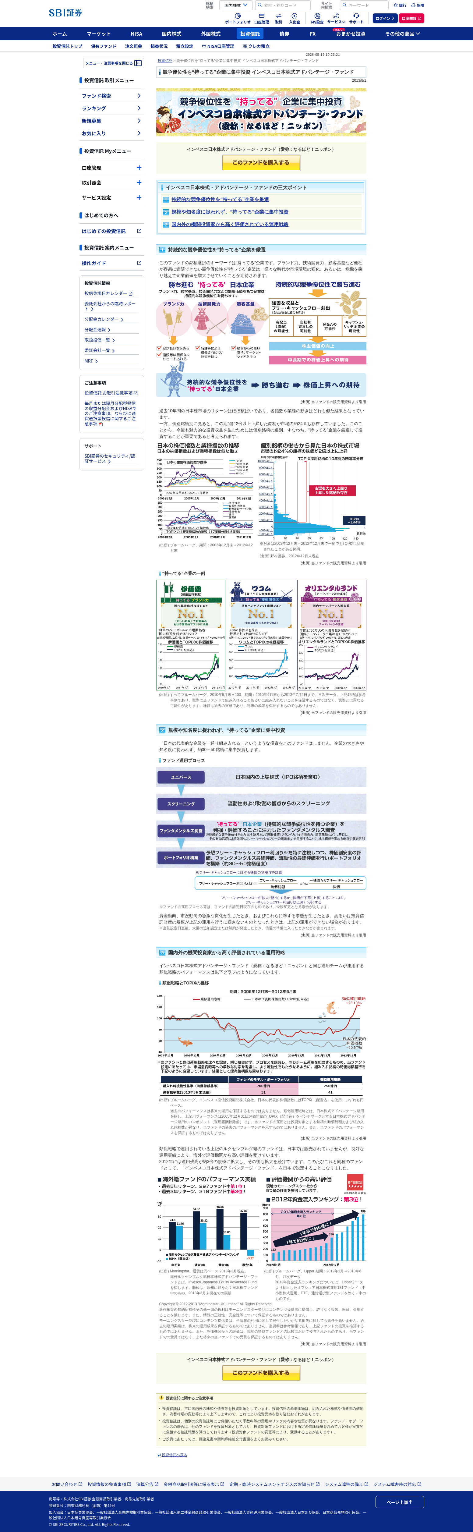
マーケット (99, 33)
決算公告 (147, 1484)
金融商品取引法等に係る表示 (194, 1484)
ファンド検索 (112, 95)
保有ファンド (104, 46)
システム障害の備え (347, 1484)
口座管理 (112, 167)
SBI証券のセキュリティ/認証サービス (110, 458)
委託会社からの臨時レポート (110, 306)
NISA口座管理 (218, 46)
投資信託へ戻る (174, 1455)
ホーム (60, 33)
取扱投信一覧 (100, 340)
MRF (92, 361)
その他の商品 (402, 33)
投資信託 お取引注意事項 (111, 393)
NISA (137, 33)
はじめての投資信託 (112, 231)
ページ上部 (400, 1502)
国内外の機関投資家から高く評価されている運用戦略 (229, 224)
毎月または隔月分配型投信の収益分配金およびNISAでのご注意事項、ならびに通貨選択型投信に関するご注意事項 (111, 413)
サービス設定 (112, 197)
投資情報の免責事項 (109, 1484)
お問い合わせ (67, 1484)
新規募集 (112, 120)
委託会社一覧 (100, 350)
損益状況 (159, 46)
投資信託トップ (68, 46)
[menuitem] (400, 5)
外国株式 (211, 33)
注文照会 (133, 46)
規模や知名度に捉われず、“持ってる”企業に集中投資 (229, 212)
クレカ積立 (256, 46)
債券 (284, 33)
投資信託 (250, 33)
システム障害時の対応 (397, 1484)
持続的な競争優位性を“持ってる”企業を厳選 (220, 199)
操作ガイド (112, 263)
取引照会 (112, 182)
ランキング (112, 108)
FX (313, 33)
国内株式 (172, 33)
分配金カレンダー (104, 319)
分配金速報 (98, 329)
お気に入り (112, 133)
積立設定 (184, 46)
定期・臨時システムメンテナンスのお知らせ (274, 1484)
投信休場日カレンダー (109, 293)
